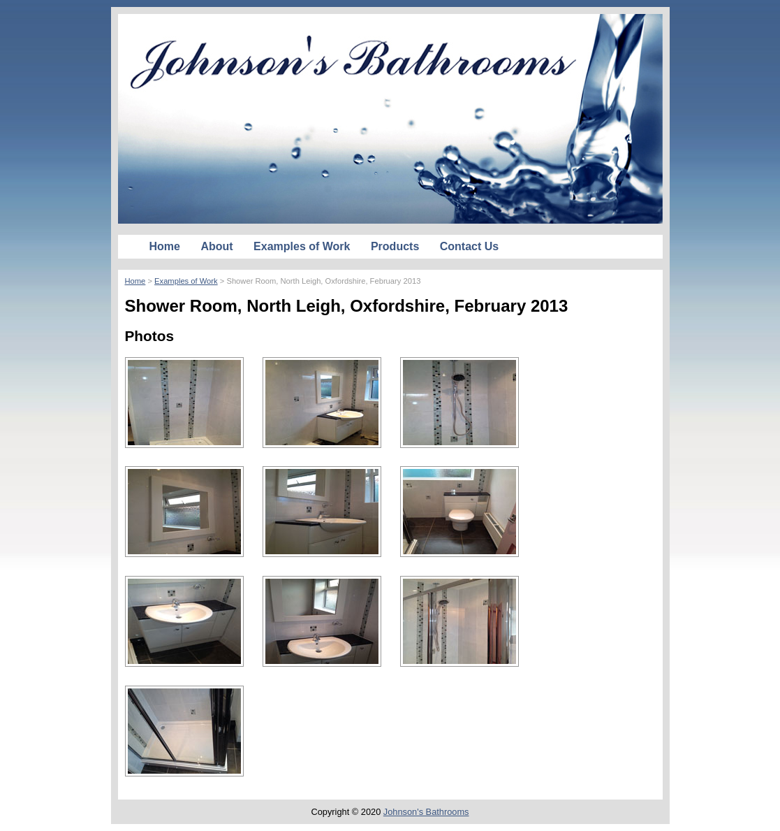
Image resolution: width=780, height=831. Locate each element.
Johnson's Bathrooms (426, 812)
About (216, 246)
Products (395, 246)
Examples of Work (301, 246)
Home (164, 246)
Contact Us (469, 246)
